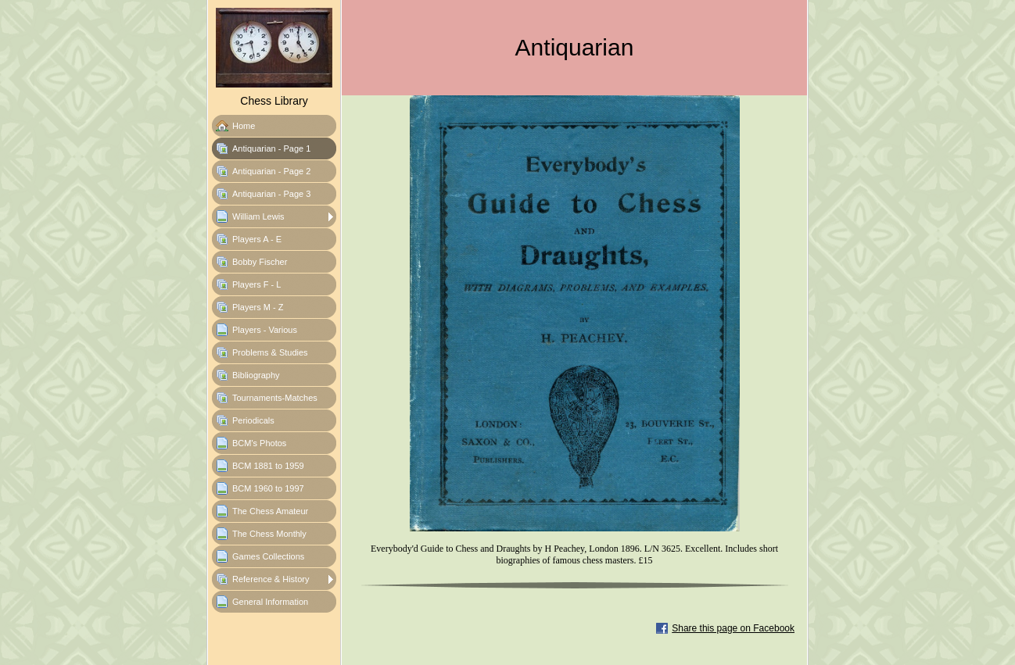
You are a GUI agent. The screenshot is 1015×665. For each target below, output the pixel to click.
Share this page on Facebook (733, 628)
